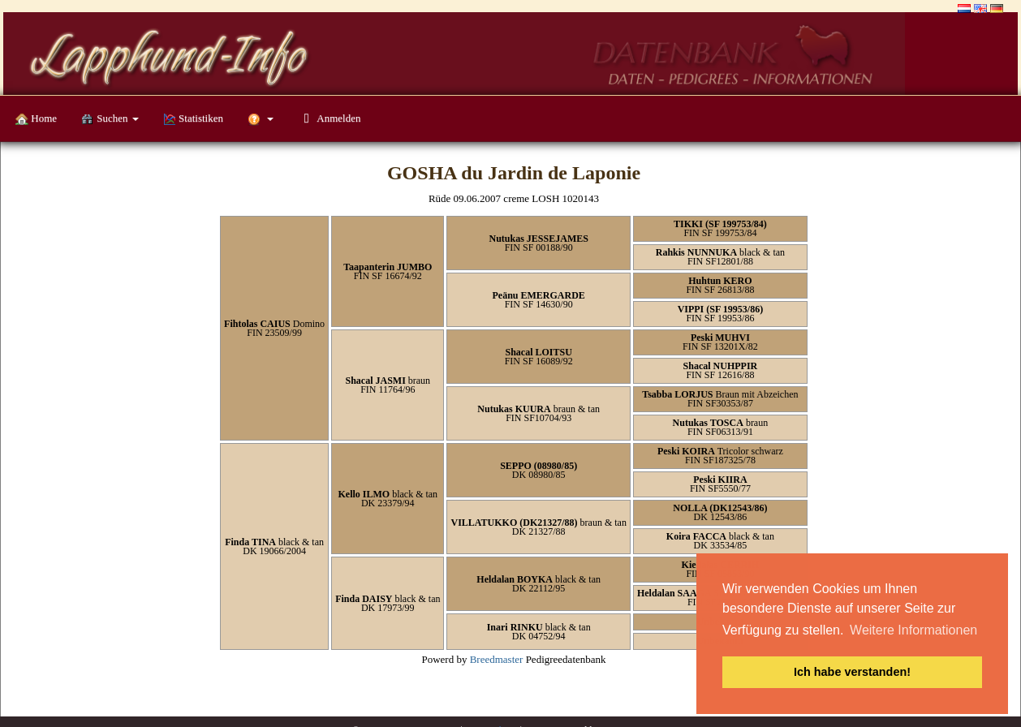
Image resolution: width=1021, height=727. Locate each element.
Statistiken (193, 119)
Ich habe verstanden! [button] (852, 671)
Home (36, 119)
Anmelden (329, 118)
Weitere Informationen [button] (913, 630)
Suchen (110, 119)
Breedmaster (496, 659)
